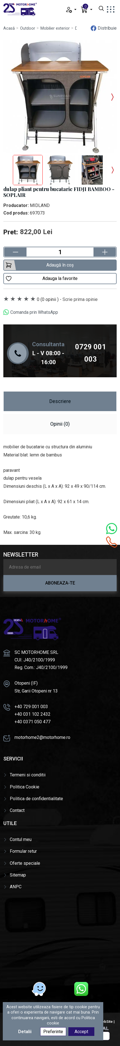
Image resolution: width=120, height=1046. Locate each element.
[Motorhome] (60, 935)
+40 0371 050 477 (33, 721)
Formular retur (23, 851)
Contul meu (21, 839)
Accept (81, 1031)
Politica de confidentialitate (36, 798)
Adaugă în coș (39, 265)
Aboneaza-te (60, 583)
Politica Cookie (24, 787)
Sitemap (18, 875)
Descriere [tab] (60, 401)
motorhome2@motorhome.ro (42, 737)
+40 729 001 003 (31, 706)
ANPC (15, 886)
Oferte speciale (25, 863)
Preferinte (53, 1031)
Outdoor (27, 28)
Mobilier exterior (55, 28)
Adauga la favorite (41, 278)
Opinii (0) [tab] (60, 424)
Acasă (9, 28)
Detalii (25, 1031)
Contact (17, 810)
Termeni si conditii (27, 775)
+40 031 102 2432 (33, 714)
